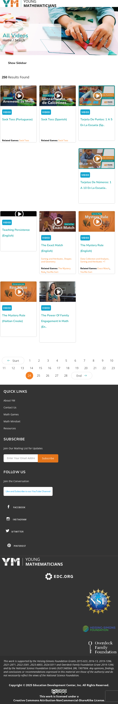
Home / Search (14, 40)
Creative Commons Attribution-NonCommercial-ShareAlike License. (59, 700)
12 (13, 368)
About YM (9, 400)
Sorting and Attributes (91, 261)
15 (40, 368)
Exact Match (104, 268)
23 (113, 368)
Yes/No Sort (52, 271)
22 (104, 368)
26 (47, 376)
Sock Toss (24, 140)
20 (86, 368)
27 (56, 376)
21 (95, 368)
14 (31, 368)
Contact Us (10, 407)
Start (15, 361)
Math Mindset (12, 421)
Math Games (11, 414)
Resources (10, 428)
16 (49, 368)
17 (58, 368)
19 (76, 368)
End (79, 376)
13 (22, 368)
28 (65, 376)
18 (67, 368)
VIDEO (7, 112)
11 (4, 368)
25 (38, 376)
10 (111, 361)
